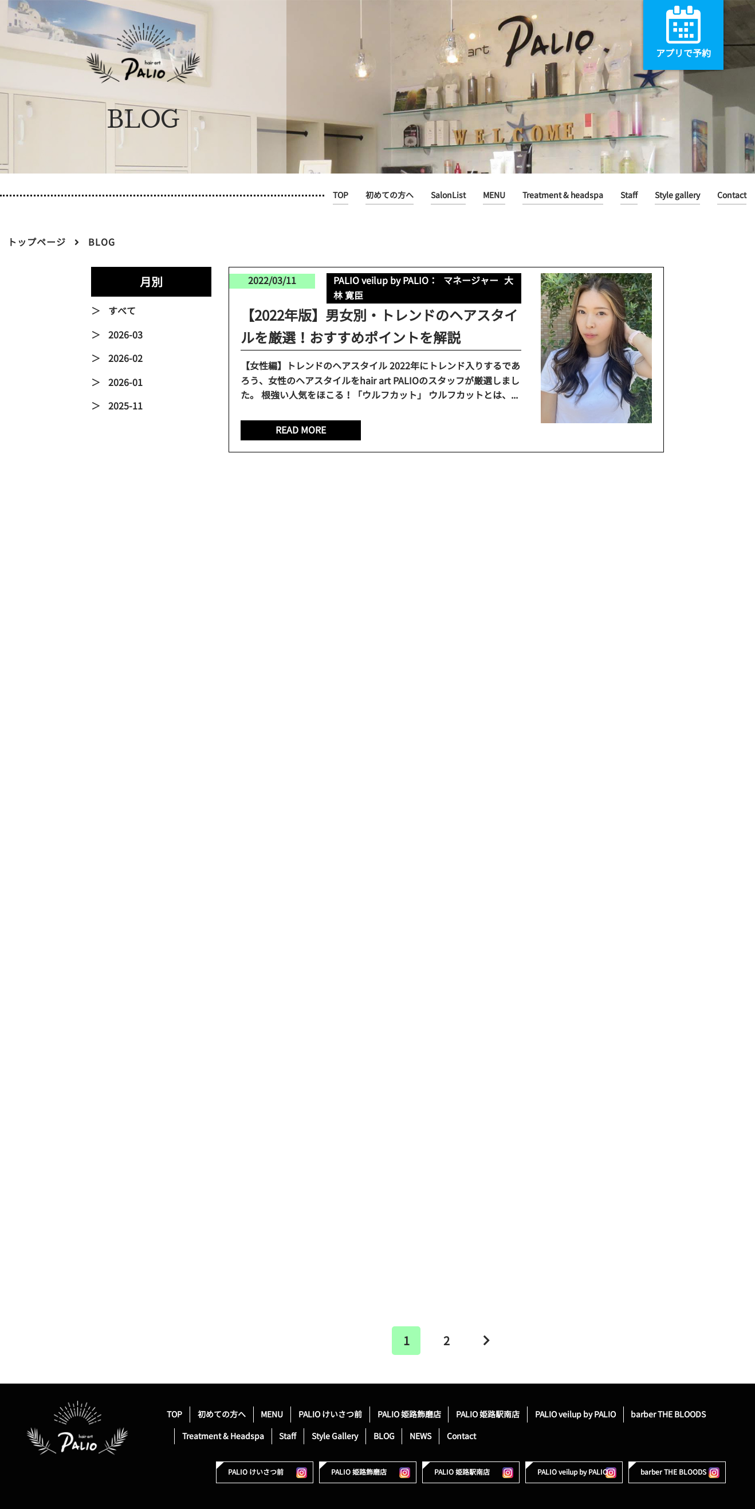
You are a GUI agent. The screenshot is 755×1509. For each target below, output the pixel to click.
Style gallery (677, 195)
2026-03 (125, 335)
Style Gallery (335, 1436)
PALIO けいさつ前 (330, 1414)
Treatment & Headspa (223, 1436)
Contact (731, 195)
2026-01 (125, 382)
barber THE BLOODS (668, 1414)
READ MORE (301, 430)
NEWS (420, 1436)
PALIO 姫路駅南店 (488, 1414)
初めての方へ (389, 195)
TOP (340, 195)
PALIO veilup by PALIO (575, 1414)
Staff (629, 195)
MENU (494, 195)
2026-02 (125, 358)
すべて (122, 311)
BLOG (384, 1436)
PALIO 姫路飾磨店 (409, 1414)
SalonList (448, 195)
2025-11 (125, 406)
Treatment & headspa (562, 195)
